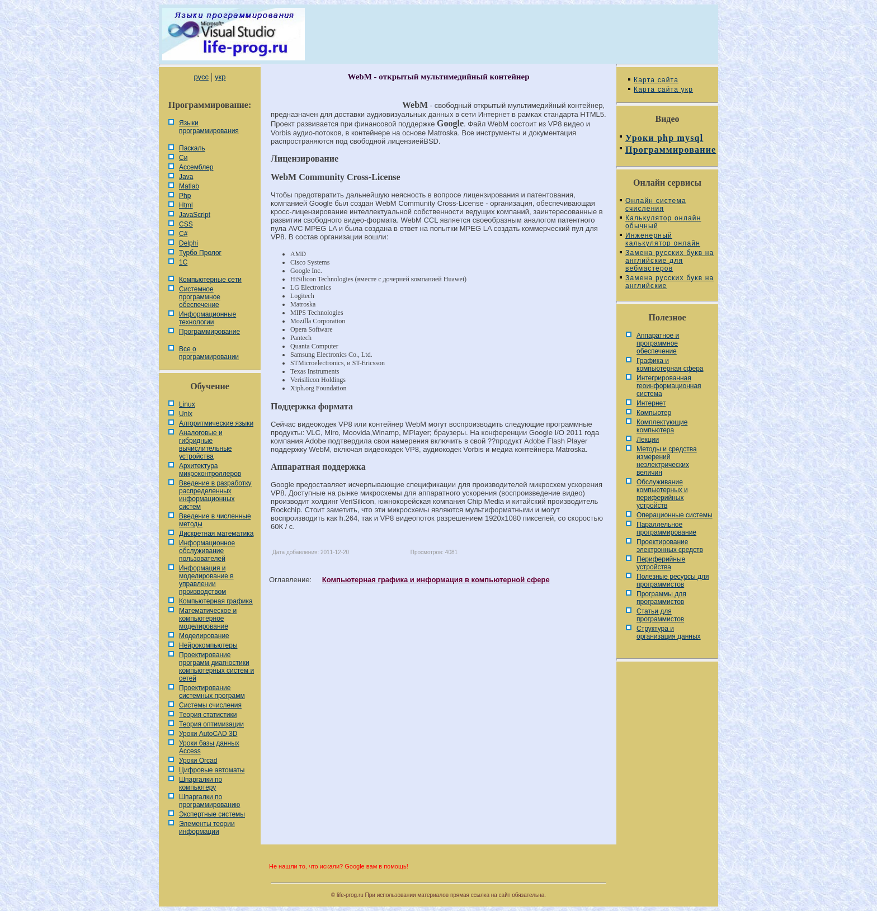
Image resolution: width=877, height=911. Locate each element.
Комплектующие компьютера (661, 426)
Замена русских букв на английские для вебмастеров (669, 260)
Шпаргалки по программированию (209, 801)
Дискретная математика (216, 533)
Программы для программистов (661, 598)
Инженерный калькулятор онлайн (662, 239)
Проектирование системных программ (212, 692)
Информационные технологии (207, 318)
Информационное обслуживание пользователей (207, 551)
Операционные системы (674, 515)
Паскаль (192, 148)
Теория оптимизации (211, 724)
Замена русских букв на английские (669, 282)
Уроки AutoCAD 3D (208, 734)
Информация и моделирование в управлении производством (206, 580)
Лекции (647, 439)
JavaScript (194, 215)
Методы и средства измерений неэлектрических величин (666, 460)
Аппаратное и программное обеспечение (657, 343)
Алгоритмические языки (216, 423)
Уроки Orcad (198, 760)
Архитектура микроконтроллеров (210, 470)
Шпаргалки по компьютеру (200, 783)
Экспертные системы (212, 814)
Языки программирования (209, 127)
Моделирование (204, 636)
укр (220, 77)
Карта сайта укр (663, 89)
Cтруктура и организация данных (668, 632)
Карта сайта (656, 80)
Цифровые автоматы (211, 770)
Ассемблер (196, 167)
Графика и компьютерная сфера (670, 364)
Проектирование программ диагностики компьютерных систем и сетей (216, 666)
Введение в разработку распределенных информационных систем (215, 495)
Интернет (651, 403)
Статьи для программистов (660, 615)
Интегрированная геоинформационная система (668, 386)
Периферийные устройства (660, 563)
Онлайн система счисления (655, 205)
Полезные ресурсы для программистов (672, 580)
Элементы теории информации (207, 828)
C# (183, 234)
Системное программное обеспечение (199, 297)
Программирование (209, 332)
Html (186, 205)
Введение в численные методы (215, 520)
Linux (187, 404)
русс (201, 77)
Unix (185, 414)
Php (185, 196)
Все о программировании (209, 353)
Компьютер (653, 413)
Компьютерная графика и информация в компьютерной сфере (436, 579)
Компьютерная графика (216, 601)
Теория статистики (208, 715)
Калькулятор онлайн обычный (663, 222)
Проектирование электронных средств (669, 546)
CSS (186, 224)
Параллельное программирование (666, 528)
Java (186, 177)
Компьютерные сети (210, 280)
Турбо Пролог (200, 253)
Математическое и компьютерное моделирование (208, 618)
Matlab (189, 186)
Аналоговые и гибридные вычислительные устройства (205, 444)
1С (183, 262)
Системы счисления (210, 705)
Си (183, 158)
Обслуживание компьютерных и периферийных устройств (662, 493)
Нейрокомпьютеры (208, 645)
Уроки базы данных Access (209, 747)
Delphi (188, 243)
